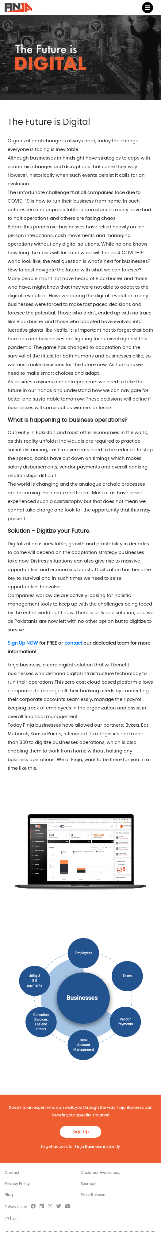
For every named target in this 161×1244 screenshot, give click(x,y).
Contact (12, 1173)
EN (7, 1218)
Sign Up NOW (23, 643)
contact (73, 643)
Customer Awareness (100, 1173)
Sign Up (80, 1132)
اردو (15, 1218)
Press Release (93, 1195)
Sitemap (88, 1184)
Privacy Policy (17, 1184)
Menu (149, 5)
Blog (9, 1195)
